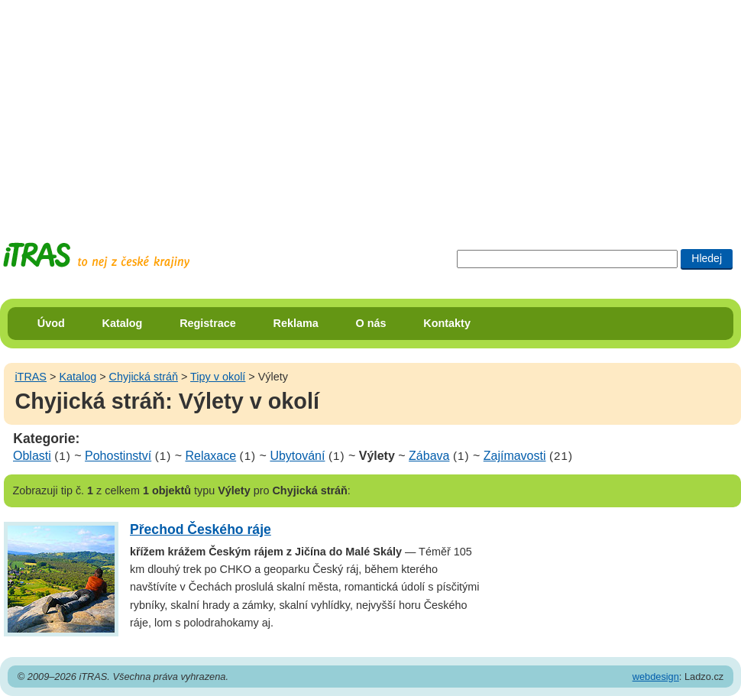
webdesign (656, 676)
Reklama (296, 323)
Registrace (208, 323)
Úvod (51, 323)
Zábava (429, 455)
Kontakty (447, 323)
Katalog (122, 323)
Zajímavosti (515, 455)
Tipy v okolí (217, 377)
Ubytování (297, 455)
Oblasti (32, 455)
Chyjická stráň (143, 377)
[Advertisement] (270, 107)
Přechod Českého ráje (200, 529)
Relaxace (210, 455)
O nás (371, 323)
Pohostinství (118, 455)
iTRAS (31, 377)
